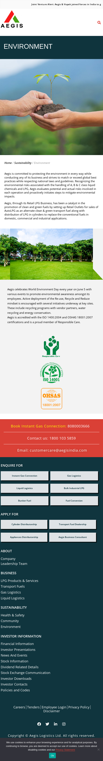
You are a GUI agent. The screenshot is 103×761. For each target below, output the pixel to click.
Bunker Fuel (24, 500)
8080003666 (79, 426)
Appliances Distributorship (24, 537)
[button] (95, 22)
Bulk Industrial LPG (74, 488)
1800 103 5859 (62, 438)
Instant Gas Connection (24, 475)
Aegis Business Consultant (73, 537)
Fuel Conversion (74, 500)
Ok (52, 755)
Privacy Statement (65, 749)
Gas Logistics (74, 475)
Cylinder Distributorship (24, 524)
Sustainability (23, 163)
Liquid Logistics (25, 488)
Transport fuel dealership (72, 524)
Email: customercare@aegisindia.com (52, 450)
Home (8, 163)
